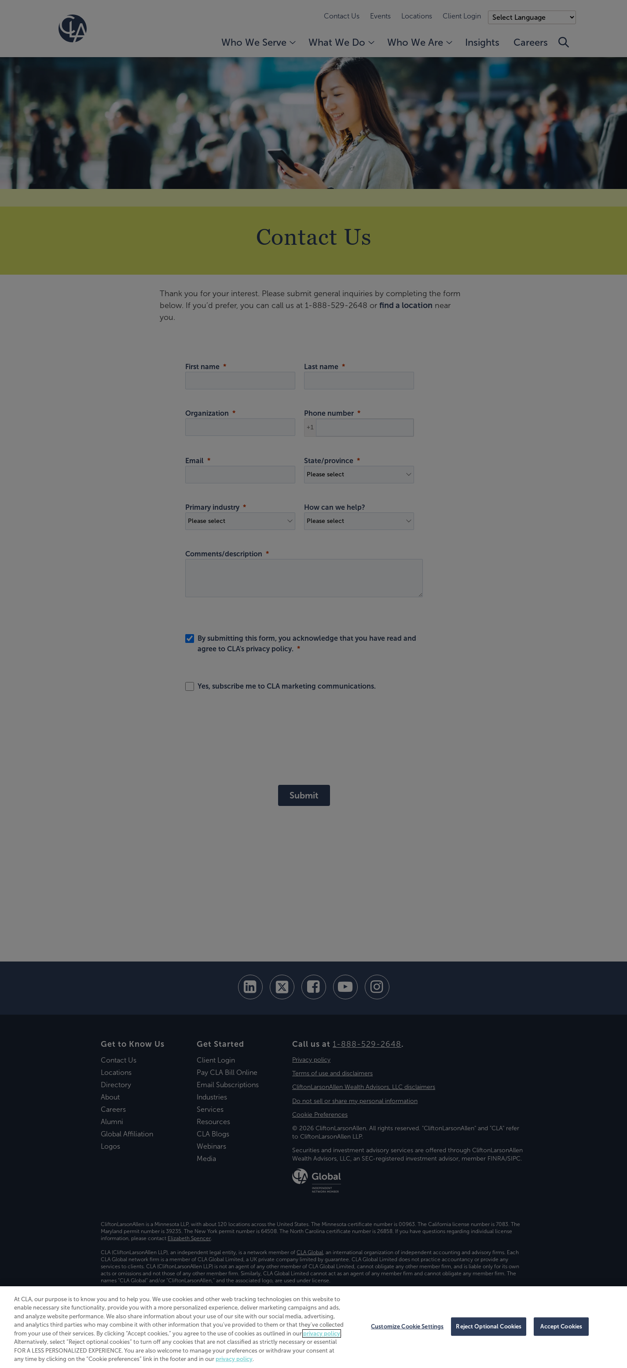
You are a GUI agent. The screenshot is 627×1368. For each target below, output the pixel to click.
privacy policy (321, 1333)
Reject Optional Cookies (488, 1326)
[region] (313, 1327)
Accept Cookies (561, 1326)
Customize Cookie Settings (407, 1326)
